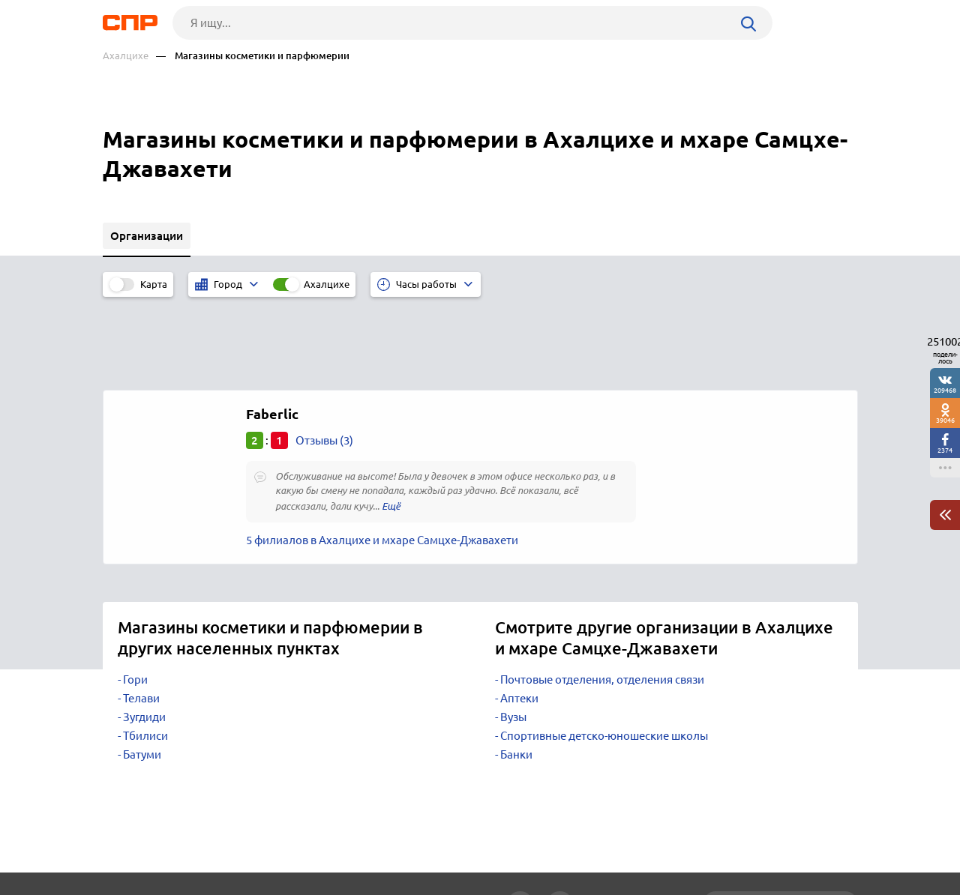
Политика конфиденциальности (304, 883)
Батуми (142, 674)
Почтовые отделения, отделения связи (602, 599)
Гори (135, 599)
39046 (945, 420)
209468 (945, 390)
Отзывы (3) (324, 360)
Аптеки (519, 618)
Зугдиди (144, 636)
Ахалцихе (125, 56)
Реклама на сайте (329, 840)
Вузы (513, 636)
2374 (945, 450)
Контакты (438, 840)
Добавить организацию (790, 839)
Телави (141, 618)
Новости (223, 840)
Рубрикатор (130, 840)
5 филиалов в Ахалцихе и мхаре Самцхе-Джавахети (382, 459)
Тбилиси (145, 655)
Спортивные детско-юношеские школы (604, 655)
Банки (516, 674)
